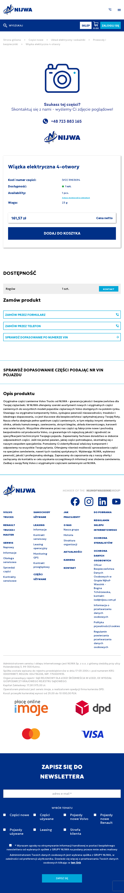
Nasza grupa (71, 529)
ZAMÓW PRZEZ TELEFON (62, 326)
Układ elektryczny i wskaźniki (68, 39)
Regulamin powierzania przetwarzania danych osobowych (102, 639)
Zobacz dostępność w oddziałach (76, 198)
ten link (76, 862)
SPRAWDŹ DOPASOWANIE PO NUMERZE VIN (62, 337)
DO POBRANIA (103, 512)
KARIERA (69, 559)
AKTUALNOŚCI (73, 551)
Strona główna (12, 39)
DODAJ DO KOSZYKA (62, 233)
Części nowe (36, 39)
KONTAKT (108, 289)
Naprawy (8, 547)
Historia (68, 535)
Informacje (9, 552)
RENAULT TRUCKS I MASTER (9, 530)
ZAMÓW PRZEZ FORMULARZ (62, 315)
